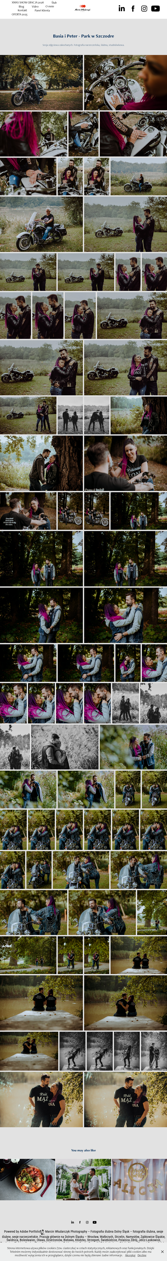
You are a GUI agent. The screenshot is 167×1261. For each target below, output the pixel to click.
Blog (21, 6)
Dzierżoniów (54, 1240)
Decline (142, 1255)
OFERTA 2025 (19, 14)
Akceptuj (130, 1255)
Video (35, 6)
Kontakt (22, 10)
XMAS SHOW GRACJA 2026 (28, 2)
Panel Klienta (42, 10)
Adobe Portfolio (30, 1231)
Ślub (54, 2)
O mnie (50, 6)
